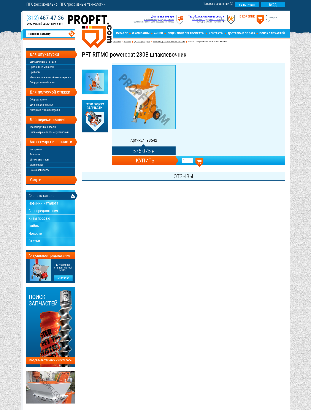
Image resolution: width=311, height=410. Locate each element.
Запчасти (35, 154)
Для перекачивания (47, 119)
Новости (35, 233)
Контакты (216, 33)
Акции (158, 33)
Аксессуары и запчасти (51, 142)
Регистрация (247, 4)
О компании (140, 33)
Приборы (35, 72)
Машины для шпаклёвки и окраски (169, 41)
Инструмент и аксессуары (45, 109)
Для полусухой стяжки (50, 92)
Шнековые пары (39, 159)
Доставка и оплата (241, 33)
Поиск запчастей (272, 33)
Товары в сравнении (216, 3)
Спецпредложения (43, 210)
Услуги (35, 179)
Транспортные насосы (43, 127)
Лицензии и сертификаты (185, 33)
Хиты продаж (39, 218)
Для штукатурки (142, 41)
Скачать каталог (42, 195)
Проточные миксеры (42, 66)
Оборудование (38, 99)
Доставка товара (162, 16)
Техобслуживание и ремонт (206, 16)
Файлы (34, 226)
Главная (117, 41)
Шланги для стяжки (41, 104)
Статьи (34, 241)
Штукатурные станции (43, 61)
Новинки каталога (43, 203)
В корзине (247, 16)
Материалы (36, 164)
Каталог (122, 33)
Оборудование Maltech (43, 82)
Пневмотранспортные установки (49, 132)
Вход (273, 5)
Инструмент (37, 149)
